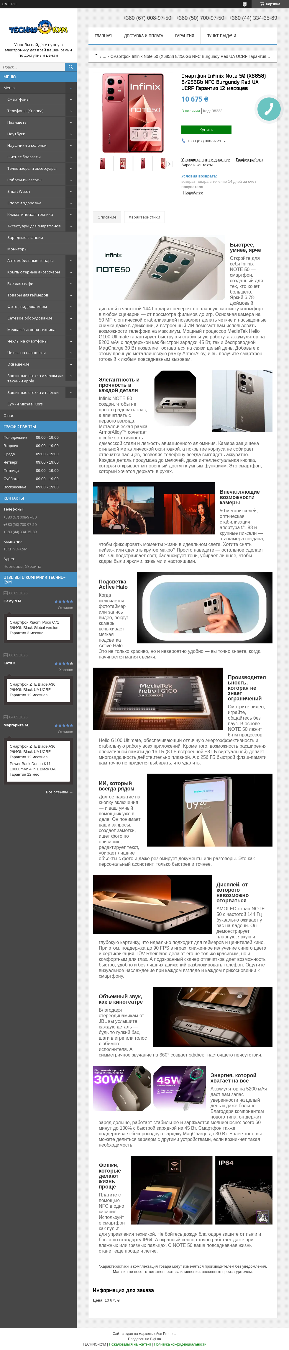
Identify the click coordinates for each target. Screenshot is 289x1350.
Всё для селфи (20, 283)
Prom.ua (169, 1334)
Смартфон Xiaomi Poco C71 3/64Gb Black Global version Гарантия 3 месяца (34, 627)
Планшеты (17, 122)
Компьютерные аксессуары (33, 272)
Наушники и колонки (27, 145)
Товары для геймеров (27, 295)
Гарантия (184, 35)
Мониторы (17, 249)
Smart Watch (18, 191)
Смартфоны (18, 99)
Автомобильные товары (30, 260)
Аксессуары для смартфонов (34, 226)
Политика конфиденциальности (180, 1344)
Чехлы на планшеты (26, 352)
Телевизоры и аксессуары (32, 168)
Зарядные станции (25, 237)
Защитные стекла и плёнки (33, 392)
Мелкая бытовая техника (31, 329)
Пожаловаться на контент (130, 1344)
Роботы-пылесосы (24, 179)
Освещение (18, 364)
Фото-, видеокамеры (27, 306)
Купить (206, 129)
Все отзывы (57, 792)
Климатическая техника (30, 214)
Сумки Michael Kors (25, 404)
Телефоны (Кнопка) (25, 110)
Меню (9, 87)
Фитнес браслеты (24, 156)
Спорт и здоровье (24, 203)
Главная (103, 35)
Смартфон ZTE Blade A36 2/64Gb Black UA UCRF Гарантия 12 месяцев (32, 689)
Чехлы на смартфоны (27, 341)
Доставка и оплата (143, 35)
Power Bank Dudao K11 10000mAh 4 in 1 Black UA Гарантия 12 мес (32, 769)
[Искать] (71, 67)
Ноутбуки (16, 133)
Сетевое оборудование (29, 318)
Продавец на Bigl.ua (144, 1339)
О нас (9, 415)
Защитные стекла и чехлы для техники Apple (35, 378)
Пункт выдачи (221, 35)
